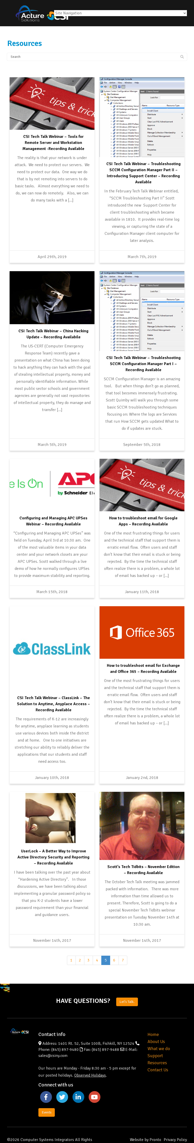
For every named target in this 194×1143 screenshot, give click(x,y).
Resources (157, 1048)
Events (47, 1098)
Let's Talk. (127, 987)
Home (153, 1020)
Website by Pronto (145, 1125)
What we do (159, 1034)
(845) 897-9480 (65, 1035)
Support (155, 1041)
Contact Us (158, 1055)
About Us (156, 1027)
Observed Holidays (90, 1060)
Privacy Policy (175, 1125)
